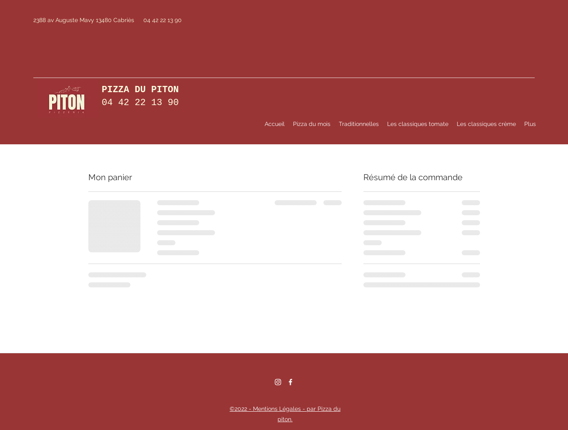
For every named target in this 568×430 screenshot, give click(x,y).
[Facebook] (290, 382)
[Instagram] (278, 382)
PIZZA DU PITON (140, 90)
